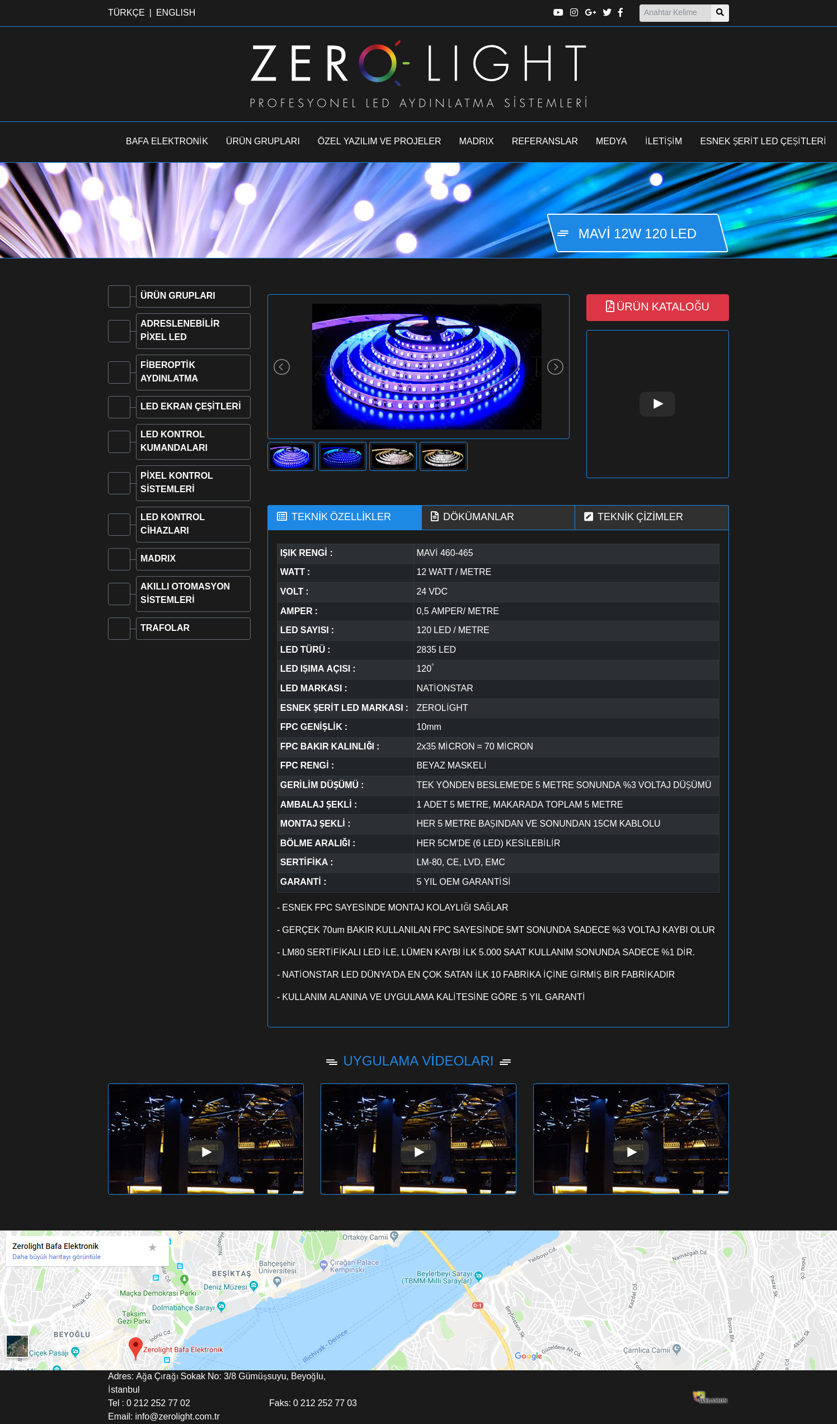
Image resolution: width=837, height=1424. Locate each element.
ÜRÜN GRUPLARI (263, 142)
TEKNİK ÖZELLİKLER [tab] (334, 516)
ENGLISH (175, 13)
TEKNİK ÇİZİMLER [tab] (633, 516)
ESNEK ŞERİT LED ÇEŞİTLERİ (763, 142)
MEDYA (611, 142)
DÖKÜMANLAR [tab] (472, 516)
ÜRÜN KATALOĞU (657, 307)
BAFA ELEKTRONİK (167, 142)
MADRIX (476, 142)
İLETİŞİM (664, 142)
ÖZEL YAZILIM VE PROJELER (379, 142)
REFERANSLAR (545, 142)
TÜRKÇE (126, 13)
